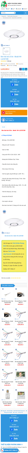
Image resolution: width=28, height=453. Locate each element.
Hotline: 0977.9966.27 (9, 450)
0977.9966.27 (14, 82)
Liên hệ (21, 397)
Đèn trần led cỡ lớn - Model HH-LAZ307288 (14, 236)
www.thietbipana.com (11, 441)
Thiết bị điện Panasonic (19, 396)
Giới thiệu (10, 396)
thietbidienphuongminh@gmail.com (13, 438)
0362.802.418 (14, 101)
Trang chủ (3, 396)
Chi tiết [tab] (3, 127)
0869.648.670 (14, 92)
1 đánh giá (9, 61)
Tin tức (15, 397)
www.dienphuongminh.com (12, 443)
